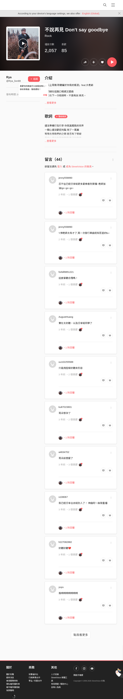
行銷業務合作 (34, 677)
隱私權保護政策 (13, 684)
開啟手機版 (78, 675)
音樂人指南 (56, 687)
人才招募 (55, 674)
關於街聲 (10, 674)
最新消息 (10, 677)
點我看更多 (81, 635)
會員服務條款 (12, 681)
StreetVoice (19, 5)
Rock (48, 36)
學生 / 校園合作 (35, 681)
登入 (59, 166)
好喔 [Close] (45, 95)
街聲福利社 (33, 674)
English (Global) (90, 13)
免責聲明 (10, 690)
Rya (9, 77)
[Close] (119, 13)
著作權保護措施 (13, 687)
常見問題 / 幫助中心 (59, 684)
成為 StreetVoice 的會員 (79, 166)
